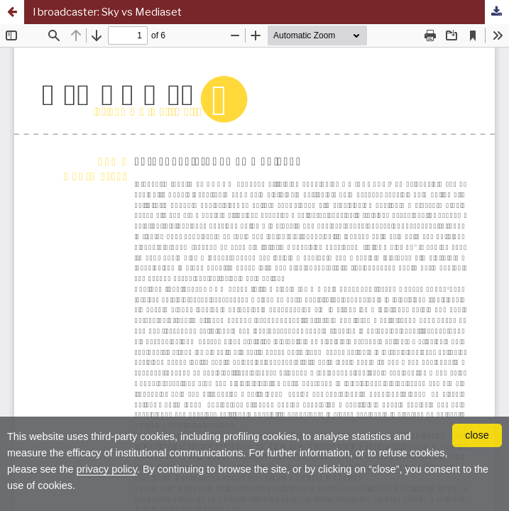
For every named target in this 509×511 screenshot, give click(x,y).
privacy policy (107, 469)
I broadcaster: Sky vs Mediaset (107, 12)
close (477, 435)
